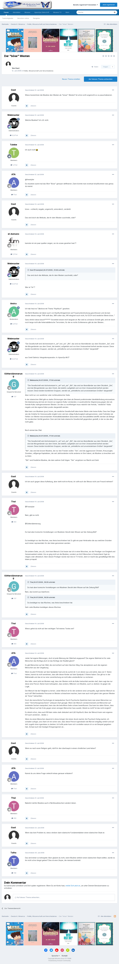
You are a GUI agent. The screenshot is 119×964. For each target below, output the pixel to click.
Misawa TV (57, 12)
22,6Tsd (14, 135)
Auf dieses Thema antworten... (27, 897)
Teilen (95, 67)
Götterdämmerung (13, 374)
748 (14, 873)
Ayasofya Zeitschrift (41, 12)
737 (14, 396)
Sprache (56, 956)
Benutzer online (23, 18)
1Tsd (14, 194)
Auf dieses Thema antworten (100, 79)
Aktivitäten (16, 12)
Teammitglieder (7, 18)
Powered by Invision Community (59, 960)
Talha (13, 852)
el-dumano (13, 234)
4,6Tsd (13, 324)
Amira (13, 303)
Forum (6, 13)
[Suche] (86, 12)
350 (14, 522)
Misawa (27, 12)
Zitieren (33, 106)
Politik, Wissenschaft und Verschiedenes (38, 71)
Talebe (13, 144)
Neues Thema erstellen (71, 79)
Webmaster (13, 115)
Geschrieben (34, 90)
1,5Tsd (14, 254)
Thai (13, 501)
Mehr (67, 12)
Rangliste (36, 18)
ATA (13, 174)
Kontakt (64, 956)
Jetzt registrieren (108, 5)
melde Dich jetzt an (73, 886)
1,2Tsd (14, 165)
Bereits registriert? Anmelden (85, 5)
